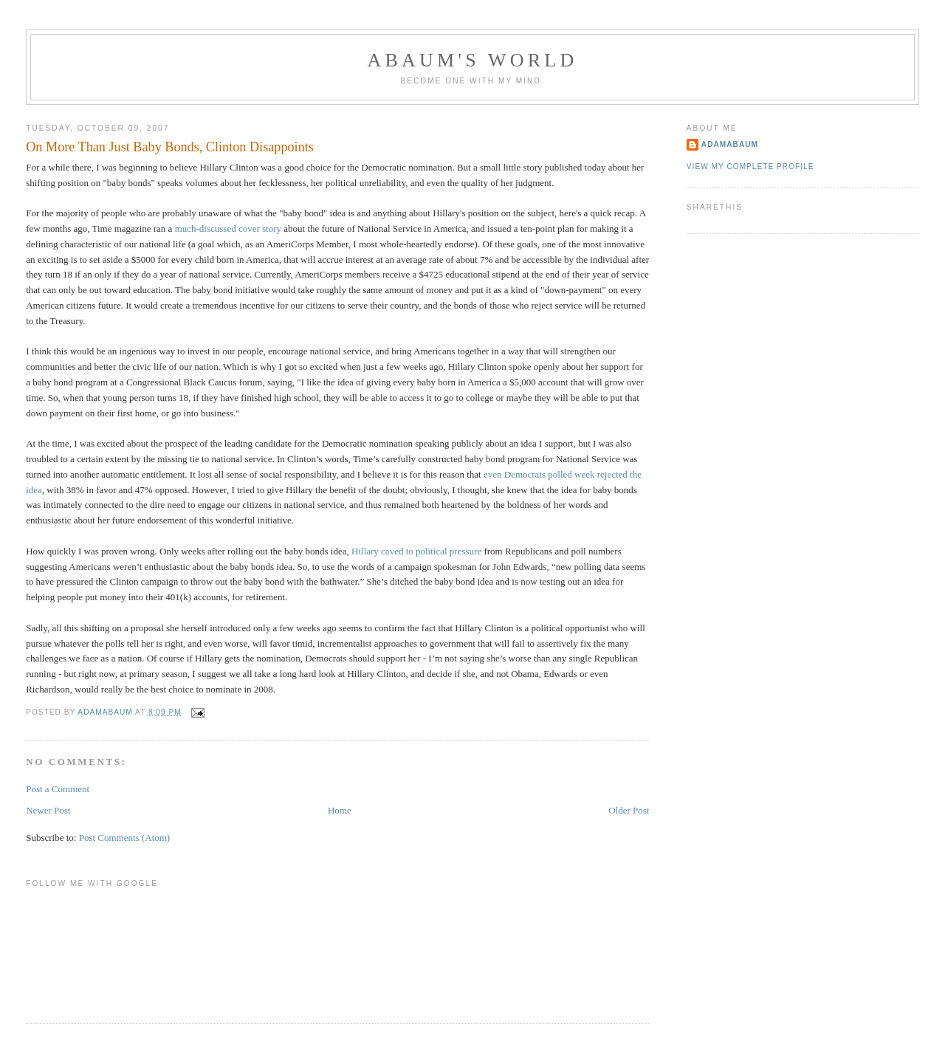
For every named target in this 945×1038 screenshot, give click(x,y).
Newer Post (48, 810)
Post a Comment (57, 788)
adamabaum (729, 144)
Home (339, 810)
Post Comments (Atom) (125, 837)
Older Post (628, 810)
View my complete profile (750, 166)
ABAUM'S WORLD (473, 60)
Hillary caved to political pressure (416, 551)
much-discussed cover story (228, 228)
